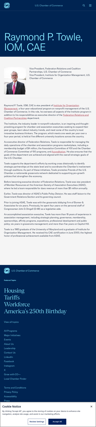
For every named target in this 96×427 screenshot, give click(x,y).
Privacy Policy (11, 391)
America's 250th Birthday (35, 311)
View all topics (11, 322)
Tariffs (12, 297)
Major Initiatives (12, 335)
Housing (14, 290)
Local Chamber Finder (15, 378)
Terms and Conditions (15, 387)
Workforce (17, 304)
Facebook (9, 361)
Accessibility (10, 396)
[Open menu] (90, 5)
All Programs (10, 330)
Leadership (9, 348)
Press (7, 400)
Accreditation (58, 151)
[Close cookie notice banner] (91, 406)
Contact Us (9, 352)
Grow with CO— (12, 374)
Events (7, 339)
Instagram (9, 365)
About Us (9, 344)
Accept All (57, 421)
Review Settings (37, 421)
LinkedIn (8, 357)
